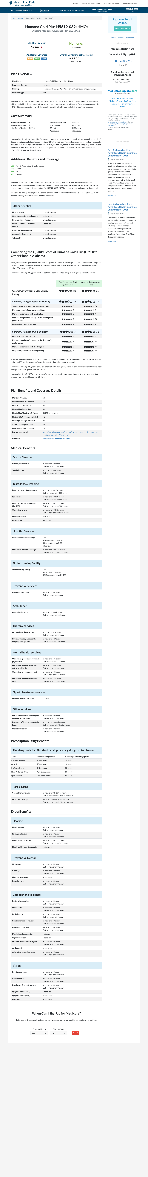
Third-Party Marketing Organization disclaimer (121, 125)
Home (75, 3)
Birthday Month (39, 1029)
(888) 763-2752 (131, 9)
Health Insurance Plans (91, 3)
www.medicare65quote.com (118, 122)
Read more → (113, 196)
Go (75, 1033)
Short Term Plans (130, 3)
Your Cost (35, 47)
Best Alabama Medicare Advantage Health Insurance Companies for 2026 (122, 153)
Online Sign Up (122, 28)
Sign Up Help (45, 10)
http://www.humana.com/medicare (56, 439)
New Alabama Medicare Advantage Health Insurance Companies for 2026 (122, 207)
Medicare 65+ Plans (112, 3)
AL (14, 18)
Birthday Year (58, 1029)
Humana (20, 18)
